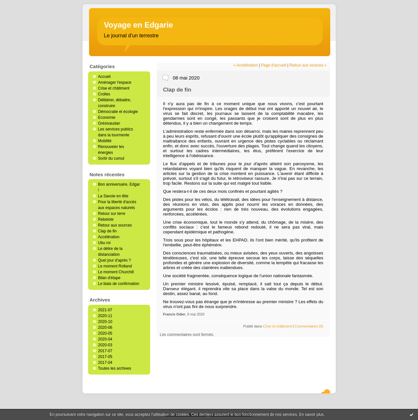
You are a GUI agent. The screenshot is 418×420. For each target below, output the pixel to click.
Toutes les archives (114, 368)
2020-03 (105, 345)
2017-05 (105, 356)
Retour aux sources (115, 225)
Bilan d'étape (109, 278)
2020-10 (105, 321)
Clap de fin (107, 231)
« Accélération (245, 65)
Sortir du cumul (111, 158)
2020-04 (105, 339)
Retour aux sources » (307, 65)
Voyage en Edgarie (138, 24)
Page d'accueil (273, 65)
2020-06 (105, 327)
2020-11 (105, 316)
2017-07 (105, 351)
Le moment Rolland (115, 266)
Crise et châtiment (114, 88)
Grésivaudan (109, 123)
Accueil (104, 76)
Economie (106, 117)
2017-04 (105, 362)
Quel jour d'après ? (114, 260)
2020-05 (105, 333)
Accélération (109, 237)
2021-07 (105, 310)
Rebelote (106, 219)
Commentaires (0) (308, 326)
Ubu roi (104, 243)
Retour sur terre (111, 213)
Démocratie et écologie (118, 111)
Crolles (104, 94)
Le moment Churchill (116, 272)
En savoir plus (311, 414)
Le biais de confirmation (118, 283)
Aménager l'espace (114, 82)
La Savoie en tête (113, 196)
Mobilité (104, 141)
